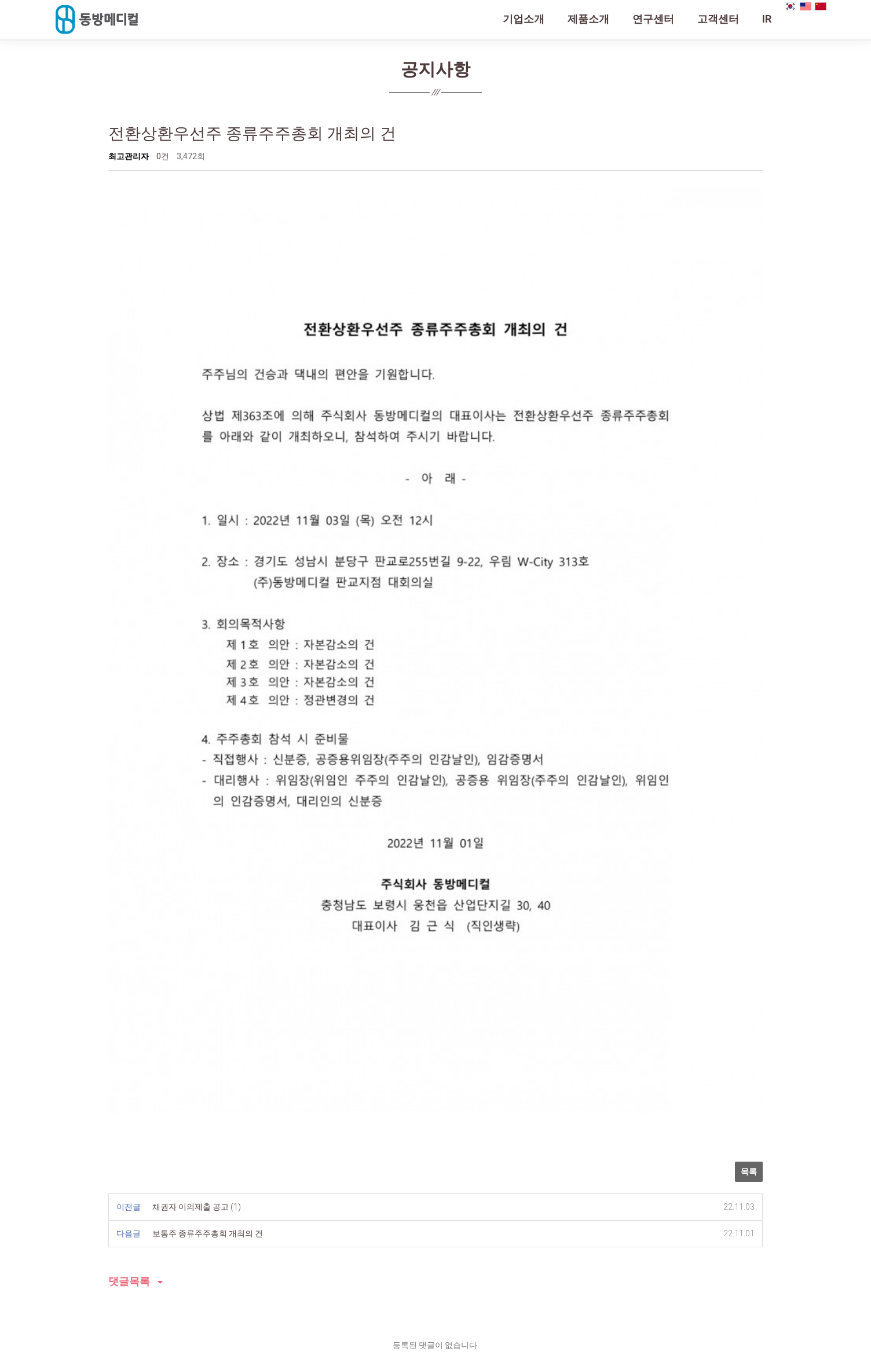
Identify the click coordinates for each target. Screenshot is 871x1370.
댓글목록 (129, 1039)
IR (766, 19)
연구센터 (653, 19)
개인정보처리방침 (180, 1213)
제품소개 (588, 19)
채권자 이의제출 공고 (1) (196, 964)
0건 (162, 156)
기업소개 (523, 19)
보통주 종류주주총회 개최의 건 (207, 991)
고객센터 (718, 19)
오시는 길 (241, 1213)
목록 (749, 929)
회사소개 (121, 1213)
